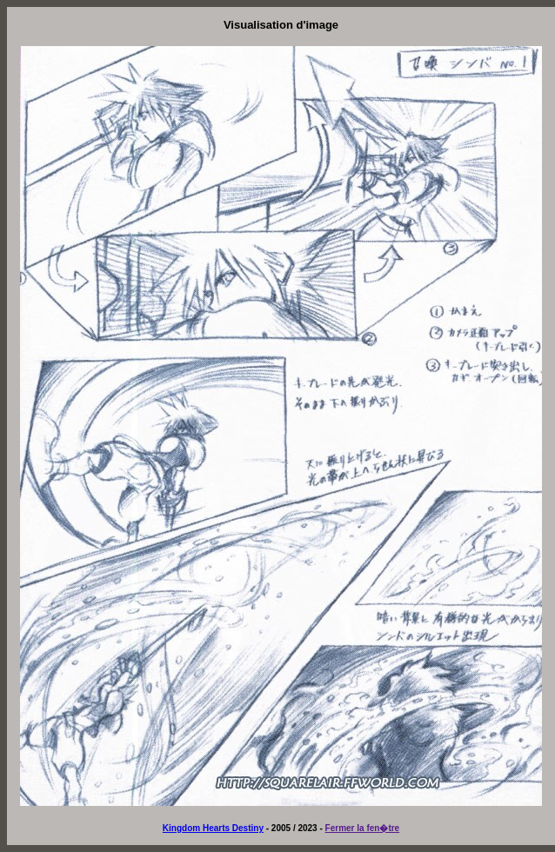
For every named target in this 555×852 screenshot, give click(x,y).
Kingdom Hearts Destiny (213, 828)
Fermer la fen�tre (362, 828)
